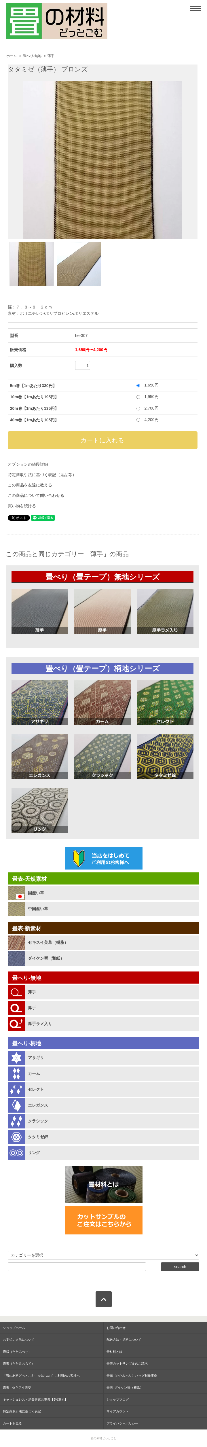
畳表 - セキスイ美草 (17, 1387)
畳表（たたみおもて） (19, 1363)
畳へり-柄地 (26, 1043)
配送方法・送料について (124, 1339)
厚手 (32, 1007)
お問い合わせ (116, 1327)
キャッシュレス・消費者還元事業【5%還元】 (35, 1399)
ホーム (11, 56)
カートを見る (12, 1423)
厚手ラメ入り (40, 1023)
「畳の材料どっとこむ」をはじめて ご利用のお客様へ (41, 1375)
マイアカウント (118, 1411)
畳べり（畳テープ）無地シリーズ (102, 577)
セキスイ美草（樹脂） (48, 942)
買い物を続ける (22, 505)
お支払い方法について (19, 1339)
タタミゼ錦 (38, 1137)
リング (34, 1152)
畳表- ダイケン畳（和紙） (125, 1387)
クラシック (38, 1121)
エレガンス (38, 1105)
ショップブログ (118, 1399)
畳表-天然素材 (29, 879)
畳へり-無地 (32, 56)
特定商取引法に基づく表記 (22, 1411)
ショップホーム (14, 1327)
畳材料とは (114, 1351)
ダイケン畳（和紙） (46, 958)
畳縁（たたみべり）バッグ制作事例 (132, 1375)
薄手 (51, 56)
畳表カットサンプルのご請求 (127, 1363)
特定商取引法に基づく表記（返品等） (42, 474)
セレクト (36, 1089)
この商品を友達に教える (30, 485)
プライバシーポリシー (122, 1423)
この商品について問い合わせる (36, 495)
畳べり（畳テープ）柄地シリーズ (102, 668)
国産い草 (36, 893)
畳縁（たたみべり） (17, 1351)
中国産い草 (38, 908)
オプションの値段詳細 (28, 464)
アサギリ (36, 1057)
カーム (34, 1073)
